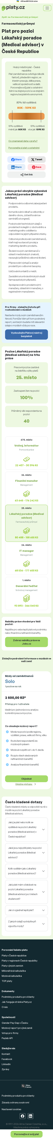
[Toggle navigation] (47, 8)
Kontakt (6, 1054)
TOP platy (7, 981)
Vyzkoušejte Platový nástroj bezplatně (26, 334)
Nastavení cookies (11, 1109)
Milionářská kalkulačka (14, 970)
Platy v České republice (14, 955)
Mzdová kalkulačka (12, 976)
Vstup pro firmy (10, 1033)
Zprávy (5, 1069)
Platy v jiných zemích (12, 965)
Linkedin (6, 1064)
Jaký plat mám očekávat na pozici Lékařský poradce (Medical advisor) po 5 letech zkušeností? (22, 891)
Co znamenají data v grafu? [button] (22, 141)
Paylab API (7, 1038)
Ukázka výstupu (24, 784)
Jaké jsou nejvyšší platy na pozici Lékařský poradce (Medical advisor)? (25, 853)
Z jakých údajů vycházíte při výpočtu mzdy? (22, 924)
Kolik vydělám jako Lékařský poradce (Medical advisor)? (22, 871)
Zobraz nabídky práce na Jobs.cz (26, 642)
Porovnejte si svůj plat (26, 1134)
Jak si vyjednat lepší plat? (21, 910)
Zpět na (20, 17)
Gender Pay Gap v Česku (15, 1022)
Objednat (26, 778)
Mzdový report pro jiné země (17, 1028)
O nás (5, 1007)
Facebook (7, 1059)
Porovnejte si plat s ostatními (23, 147)
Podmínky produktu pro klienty (18, 996)
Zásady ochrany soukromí (15, 1102)
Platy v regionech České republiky (19, 960)
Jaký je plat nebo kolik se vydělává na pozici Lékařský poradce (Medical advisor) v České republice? (22, 829)
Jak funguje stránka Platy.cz (17, 1002)
